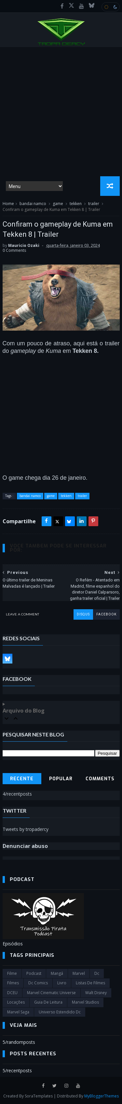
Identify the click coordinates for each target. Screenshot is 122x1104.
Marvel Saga (18, 1012)
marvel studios (85, 1002)
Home (8, 203)
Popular (61, 779)
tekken (76, 203)
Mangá (57, 973)
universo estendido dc (60, 1012)
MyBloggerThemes (101, 1096)
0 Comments (14, 250)
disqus (83, 614)
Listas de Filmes (90, 983)
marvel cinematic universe (51, 992)
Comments (100, 779)
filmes (13, 983)
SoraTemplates (39, 1096)
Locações (16, 1002)
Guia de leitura (48, 1002)
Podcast (33, 973)
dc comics (38, 983)
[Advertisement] (61, 111)
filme (12, 973)
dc (96, 973)
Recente (22, 779)
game (58, 203)
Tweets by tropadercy (25, 829)
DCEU (12, 992)
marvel (79, 973)
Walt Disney (96, 992)
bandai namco (33, 203)
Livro (61, 983)
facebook (106, 614)
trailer (93, 203)
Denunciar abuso (25, 846)
